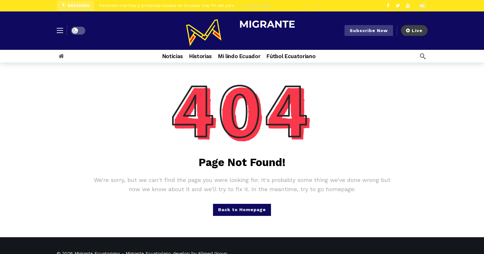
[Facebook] (388, 6)
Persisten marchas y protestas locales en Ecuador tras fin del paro (166, 5)
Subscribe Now (369, 30)
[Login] (423, 5)
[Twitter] (398, 6)
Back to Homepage (242, 209)
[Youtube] (408, 6)
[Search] (423, 56)
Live (414, 30)
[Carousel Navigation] (312, 6)
